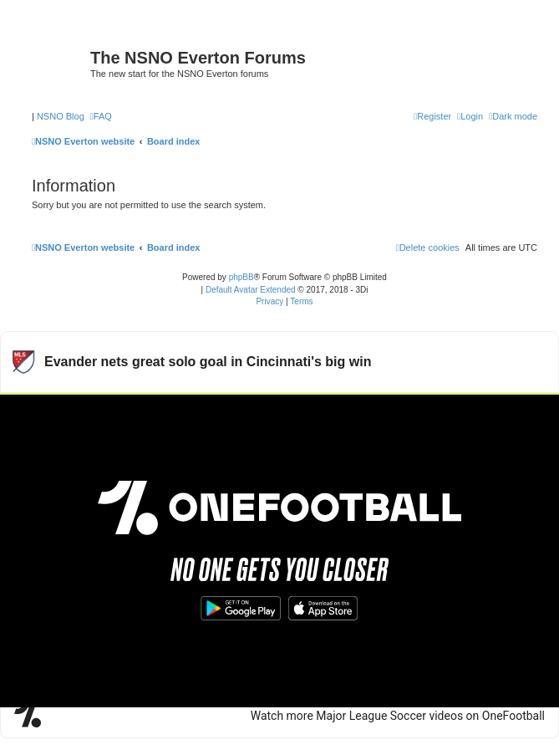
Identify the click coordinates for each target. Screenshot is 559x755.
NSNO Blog (60, 116)
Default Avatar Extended (251, 289)
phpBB (241, 277)
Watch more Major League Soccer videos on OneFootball (398, 715)
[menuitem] (101, 116)
